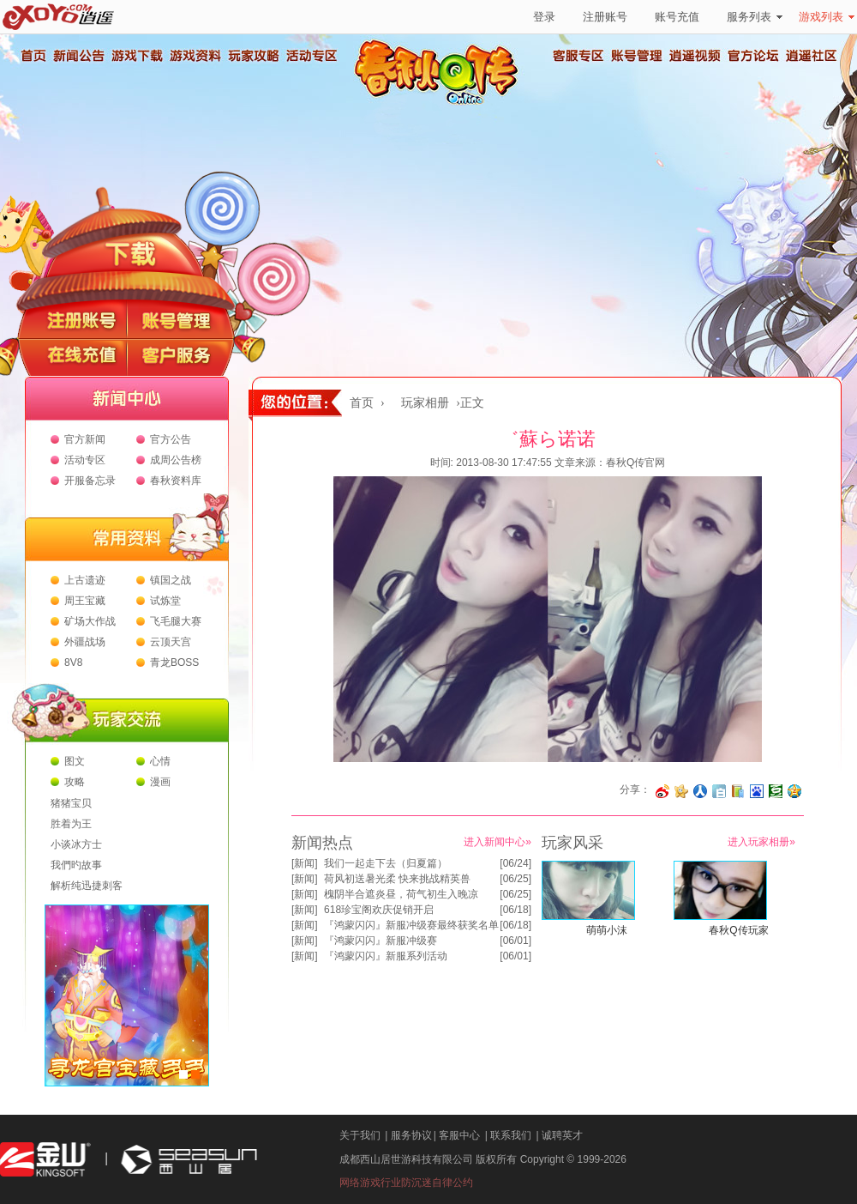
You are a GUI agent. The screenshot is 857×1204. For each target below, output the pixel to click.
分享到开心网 (681, 791)
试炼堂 (165, 601)
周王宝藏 (84, 601)
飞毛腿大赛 (175, 621)
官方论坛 (753, 55)
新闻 (304, 863)
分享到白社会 (719, 791)
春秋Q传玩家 (738, 930)
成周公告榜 (175, 460)
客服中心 (459, 1135)
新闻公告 (78, 55)
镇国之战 (170, 580)
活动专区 (311, 55)
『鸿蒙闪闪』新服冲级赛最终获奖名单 (411, 925)
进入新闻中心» (497, 842)
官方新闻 (84, 439)
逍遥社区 (811, 55)
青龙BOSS (174, 662)
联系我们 (510, 1135)
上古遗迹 (84, 580)
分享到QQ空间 (794, 791)
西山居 (186, 1159)
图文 (74, 761)
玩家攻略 (252, 55)
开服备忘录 (90, 481)
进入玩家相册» (761, 842)
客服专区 (578, 55)
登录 (544, 16)
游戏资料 (194, 55)
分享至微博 (662, 791)
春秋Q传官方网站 (441, 103)
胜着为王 (71, 824)
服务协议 (411, 1135)
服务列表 (754, 16)
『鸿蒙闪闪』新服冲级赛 (380, 941)
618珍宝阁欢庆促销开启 (379, 910)
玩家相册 (425, 402)
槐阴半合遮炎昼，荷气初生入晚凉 (401, 894)
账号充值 (677, 16)
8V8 (73, 662)
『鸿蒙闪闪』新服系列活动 (385, 956)
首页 (32, 55)
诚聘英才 (562, 1135)
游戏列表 (826, 16)
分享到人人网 (700, 791)
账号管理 (636, 55)
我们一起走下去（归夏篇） (385, 863)
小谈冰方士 (76, 844)
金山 (45, 1159)
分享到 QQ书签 (738, 791)
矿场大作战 (90, 621)
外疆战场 (84, 642)
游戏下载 (136, 55)
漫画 (160, 782)
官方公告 (170, 439)
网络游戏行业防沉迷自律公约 (406, 1183)
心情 (160, 761)
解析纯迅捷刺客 (87, 886)
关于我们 (360, 1135)
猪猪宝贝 (71, 803)
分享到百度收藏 (757, 791)
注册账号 (605, 16)
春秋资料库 (175, 481)
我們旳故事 (76, 865)
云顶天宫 (170, 642)
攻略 (74, 782)
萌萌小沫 (606, 930)
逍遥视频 (695, 55)
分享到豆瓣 (775, 791)
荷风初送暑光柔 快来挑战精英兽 (397, 879)
